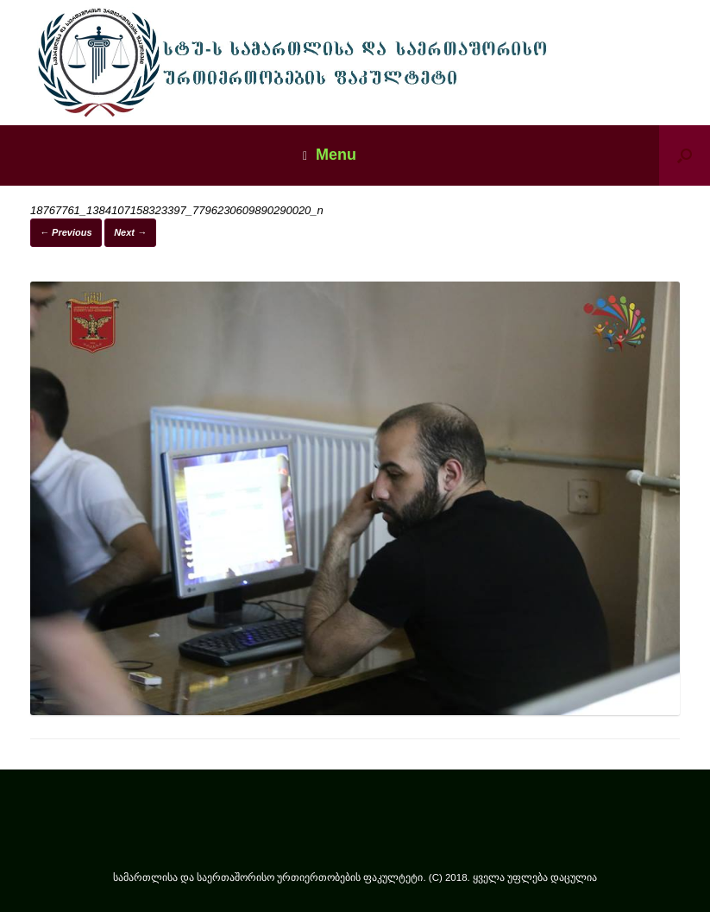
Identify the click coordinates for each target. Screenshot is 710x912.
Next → (130, 232)
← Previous (66, 232)
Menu (329, 155)
